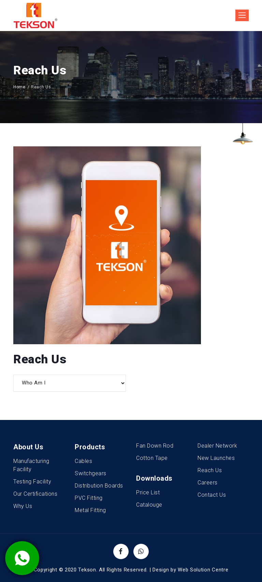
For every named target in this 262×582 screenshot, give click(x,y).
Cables (83, 461)
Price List (148, 492)
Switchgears (90, 473)
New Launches (216, 458)
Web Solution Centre (203, 570)
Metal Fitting (90, 510)
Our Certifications (35, 494)
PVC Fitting (89, 498)
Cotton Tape (152, 458)
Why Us (22, 506)
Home (19, 87)
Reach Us (210, 470)
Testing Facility (32, 481)
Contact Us (212, 495)
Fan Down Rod (154, 445)
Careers (208, 482)
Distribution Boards (99, 485)
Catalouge (149, 504)
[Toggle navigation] (242, 15)
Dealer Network (217, 445)
